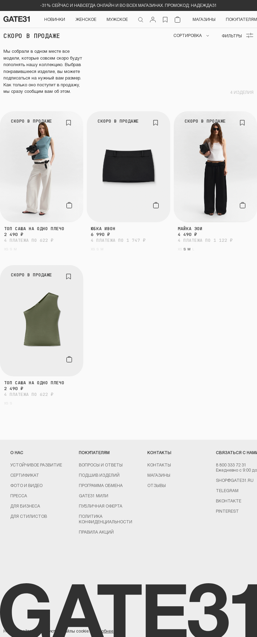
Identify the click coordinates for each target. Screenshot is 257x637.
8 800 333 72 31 (231, 464)
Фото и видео (26, 485)
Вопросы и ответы (101, 464)
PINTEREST (227, 511)
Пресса (18, 495)
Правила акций (96, 531)
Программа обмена (101, 485)
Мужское (117, 19)
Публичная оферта (100, 505)
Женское (85, 19)
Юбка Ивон (103, 229)
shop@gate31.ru (235, 480)
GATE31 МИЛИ (93, 495)
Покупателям (241, 19)
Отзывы (156, 485)
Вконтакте (228, 500)
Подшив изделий (99, 475)
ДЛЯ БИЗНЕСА (25, 505)
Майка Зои (190, 229)
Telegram (227, 490)
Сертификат (24, 475)
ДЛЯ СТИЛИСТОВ (28, 516)
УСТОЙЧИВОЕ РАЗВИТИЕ (36, 464)
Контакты (159, 464)
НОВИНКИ (54, 19)
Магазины (204, 19)
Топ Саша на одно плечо (34, 229)
